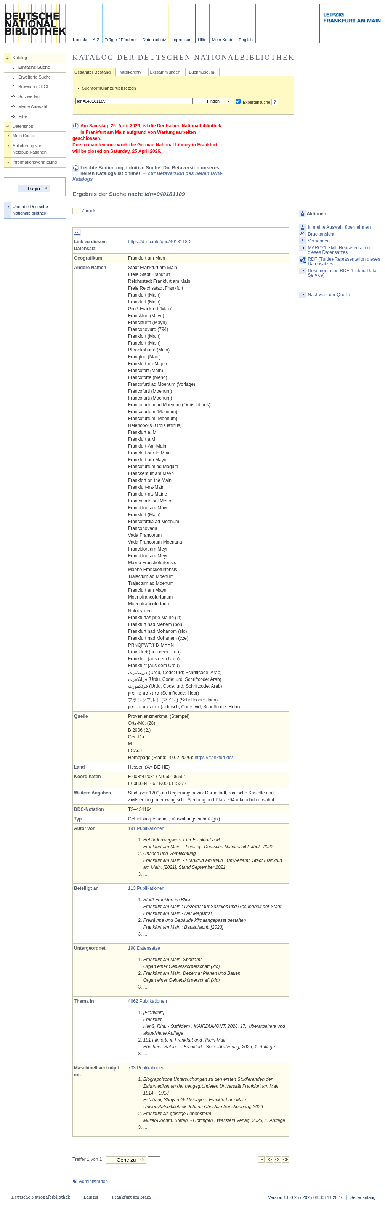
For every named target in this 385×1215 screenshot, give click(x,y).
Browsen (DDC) (33, 86)
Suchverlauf (29, 96)
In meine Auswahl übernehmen (339, 227)
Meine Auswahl (32, 106)
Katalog (20, 57)
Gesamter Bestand (92, 72)
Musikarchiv (130, 72)
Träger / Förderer (121, 39)
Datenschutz (154, 39)
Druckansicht (321, 234)
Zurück (89, 210)
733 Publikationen (146, 1068)
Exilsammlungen (165, 72)
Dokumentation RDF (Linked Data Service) (342, 273)
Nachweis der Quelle (329, 294)
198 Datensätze (144, 948)
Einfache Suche (34, 67)
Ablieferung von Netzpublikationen (30, 148)
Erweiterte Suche (34, 77)
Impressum (182, 39)
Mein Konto (223, 39)
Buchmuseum (201, 72)
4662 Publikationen (147, 1001)
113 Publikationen (146, 888)
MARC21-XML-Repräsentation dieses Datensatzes (339, 250)
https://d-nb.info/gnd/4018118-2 (160, 241)
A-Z (96, 39)
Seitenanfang (362, 1197)
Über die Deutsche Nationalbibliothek (30, 209)
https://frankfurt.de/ (214, 757)
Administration (90, 1181)
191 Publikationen (146, 828)
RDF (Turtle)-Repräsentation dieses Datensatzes (344, 261)
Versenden (319, 241)
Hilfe (202, 39)
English (246, 39)
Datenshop (23, 126)
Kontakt (80, 39)
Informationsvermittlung (35, 162)
